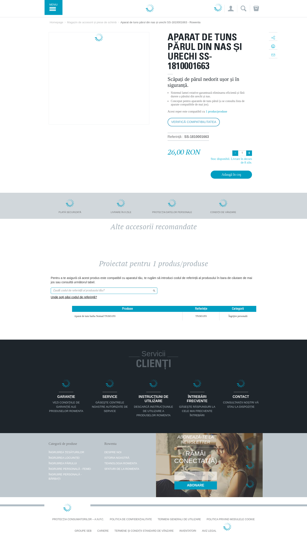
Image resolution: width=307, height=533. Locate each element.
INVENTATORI (188, 531)
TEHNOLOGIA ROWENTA (120, 463)
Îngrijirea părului (63, 463)
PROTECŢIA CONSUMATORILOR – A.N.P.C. (78, 519)
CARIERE (103, 531)
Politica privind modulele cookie (231, 519)
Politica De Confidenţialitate (131, 519)
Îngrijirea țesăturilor (66, 452)
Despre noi (112, 452)
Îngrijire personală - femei (70, 468)
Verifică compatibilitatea (193, 122)
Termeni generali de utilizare (179, 519)
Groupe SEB (83, 531)
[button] (230, 8)
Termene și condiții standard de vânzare (144, 531)
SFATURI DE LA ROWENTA (121, 468)
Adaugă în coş (231, 174)
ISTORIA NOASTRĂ (116, 457)
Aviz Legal (209, 531)
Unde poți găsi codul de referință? (74, 297)
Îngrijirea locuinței (64, 457)
